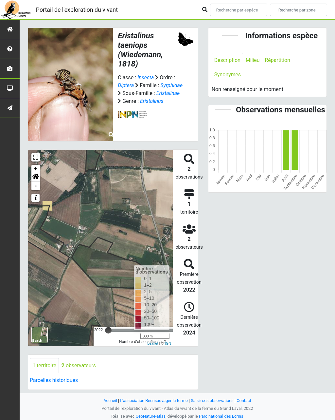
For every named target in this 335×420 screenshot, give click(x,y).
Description (227, 60)
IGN (168, 343)
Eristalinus (152, 101)
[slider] (108, 330)
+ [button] (36, 169)
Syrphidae (172, 85)
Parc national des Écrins (221, 416)
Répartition (278, 60)
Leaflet (152, 343)
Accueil (110, 400)
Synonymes (227, 75)
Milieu (253, 60)
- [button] (36, 186)
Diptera (126, 85)
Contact (244, 400)
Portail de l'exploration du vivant (77, 9)
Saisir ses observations (212, 400)
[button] (35, 177)
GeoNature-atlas (150, 416)
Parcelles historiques (54, 380)
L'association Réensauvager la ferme (154, 400)
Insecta (145, 77)
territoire (44, 365)
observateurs (79, 365)
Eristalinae (168, 93)
